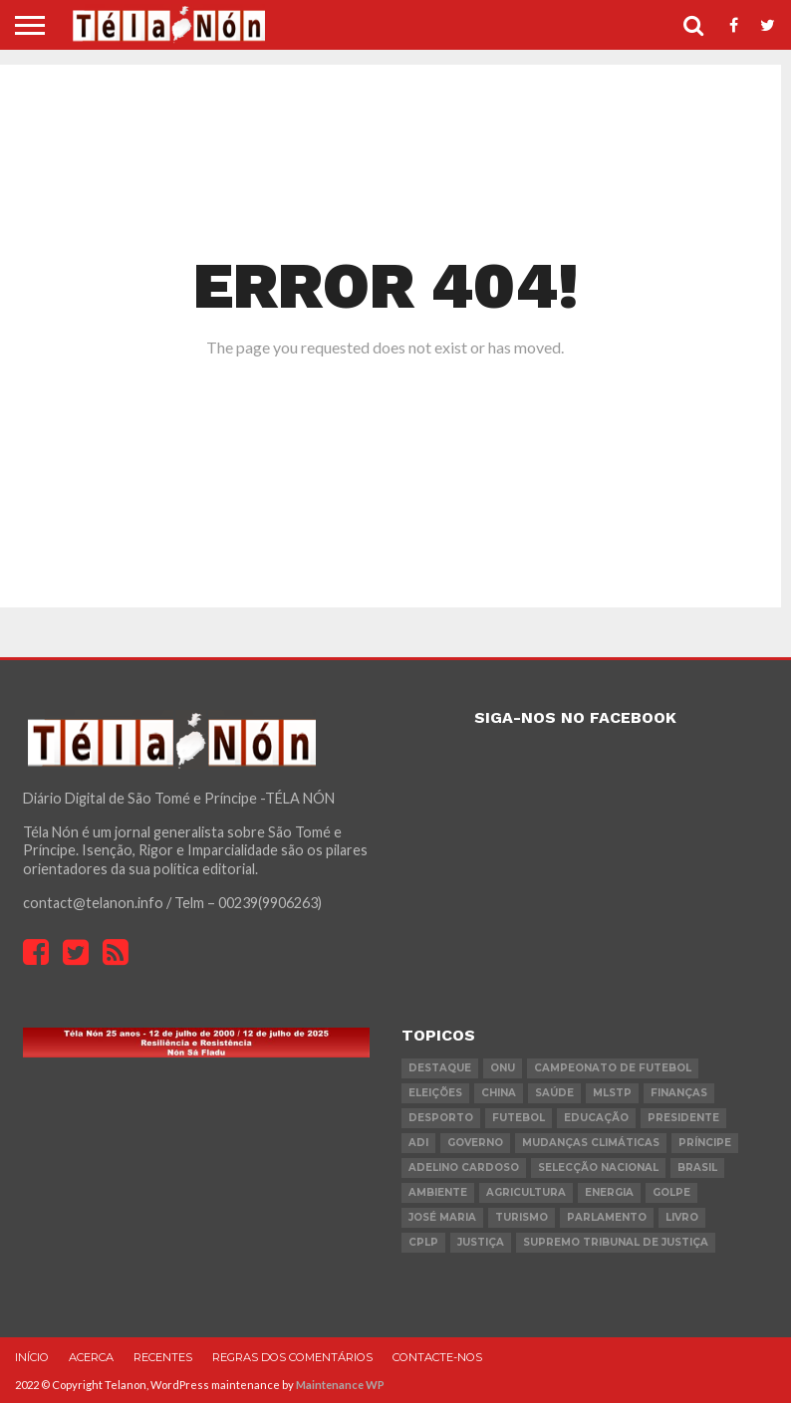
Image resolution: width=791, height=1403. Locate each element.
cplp (423, 1242)
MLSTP (612, 1092)
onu (502, 1067)
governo (475, 1142)
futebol (518, 1117)
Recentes (162, 1357)
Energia (609, 1192)
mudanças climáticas (590, 1142)
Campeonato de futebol (612, 1067)
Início (32, 1357)
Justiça (480, 1242)
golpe (671, 1192)
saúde (554, 1092)
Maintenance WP (340, 1384)
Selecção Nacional (598, 1167)
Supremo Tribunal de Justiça (615, 1242)
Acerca (91, 1357)
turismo (521, 1217)
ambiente (437, 1192)
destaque (439, 1067)
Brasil (697, 1167)
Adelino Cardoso (463, 1167)
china (498, 1092)
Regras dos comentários (292, 1357)
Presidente (683, 1117)
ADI (418, 1142)
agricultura (526, 1192)
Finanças (679, 1092)
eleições (435, 1092)
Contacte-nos (437, 1357)
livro (681, 1217)
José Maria (442, 1217)
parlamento (607, 1217)
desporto (440, 1117)
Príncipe (704, 1142)
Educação (596, 1117)
